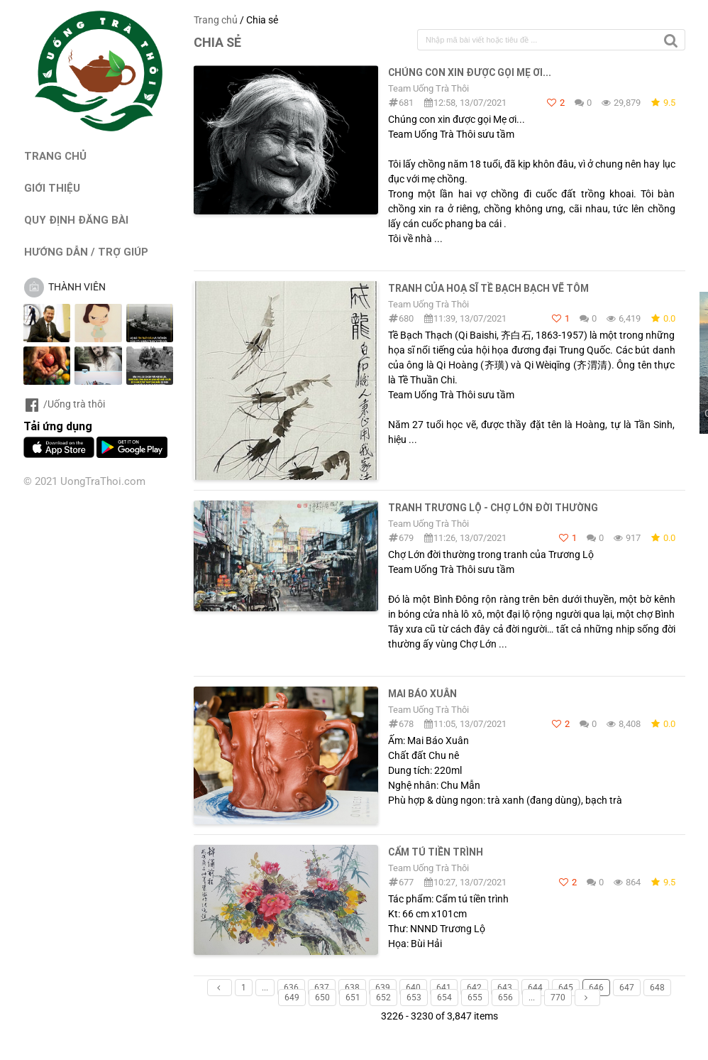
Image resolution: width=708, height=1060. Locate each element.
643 (504, 988)
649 (291, 997)
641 (443, 988)
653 (413, 997)
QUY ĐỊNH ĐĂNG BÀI (76, 219)
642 (474, 988)
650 (322, 997)
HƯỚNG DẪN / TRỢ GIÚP (86, 251)
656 (505, 997)
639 (382, 988)
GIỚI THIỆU (52, 188)
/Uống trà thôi (64, 404)
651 (352, 997)
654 (444, 997)
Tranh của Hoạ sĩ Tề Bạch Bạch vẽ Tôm (488, 288)
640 (413, 988)
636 (291, 988)
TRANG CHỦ (55, 156)
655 (475, 997)
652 (383, 997)
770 (558, 997)
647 (626, 988)
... (265, 988)
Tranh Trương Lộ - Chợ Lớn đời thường (493, 507)
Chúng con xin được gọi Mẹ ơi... (469, 72)
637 (321, 988)
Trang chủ (216, 20)
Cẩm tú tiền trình (435, 852)
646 (596, 988)
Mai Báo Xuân (422, 693)
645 (565, 988)
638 (352, 988)
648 (657, 988)
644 (535, 988)
